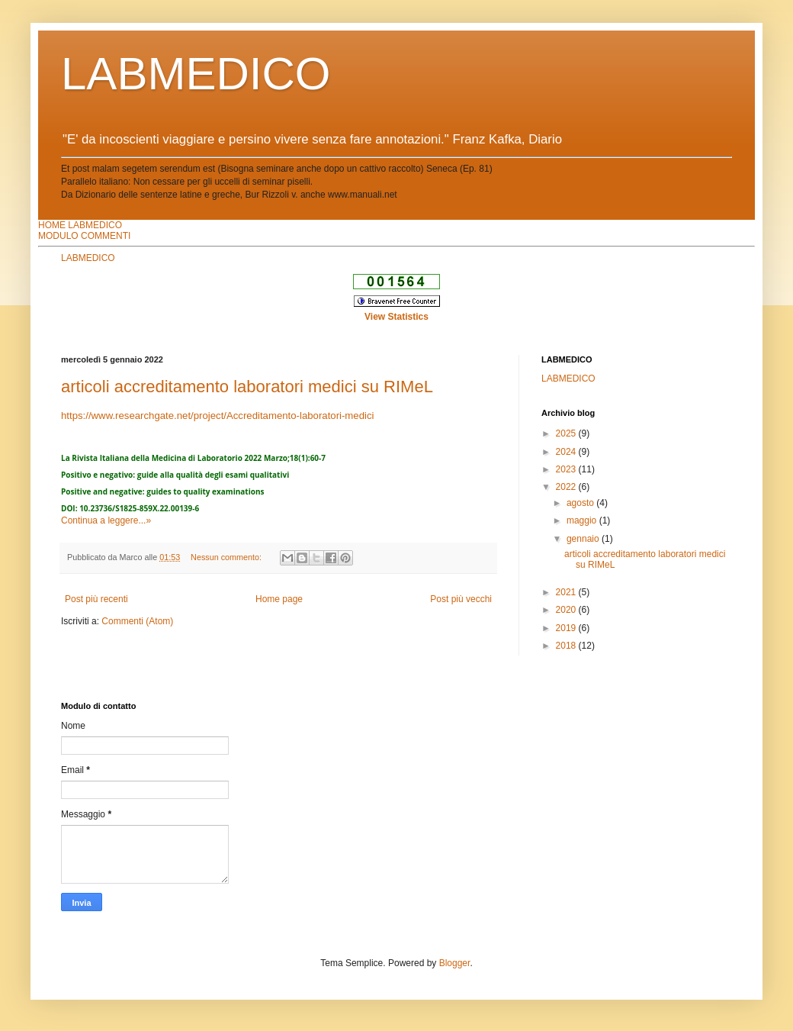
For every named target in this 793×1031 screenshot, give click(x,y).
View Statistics (396, 316)
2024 (567, 451)
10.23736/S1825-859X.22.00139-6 (139, 508)
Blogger (454, 963)
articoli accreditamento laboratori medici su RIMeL (247, 386)
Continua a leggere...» (106, 520)
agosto (581, 503)
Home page (279, 599)
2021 (567, 592)
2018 (567, 645)
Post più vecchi (461, 599)
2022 (567, 487)
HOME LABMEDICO (80, 225)
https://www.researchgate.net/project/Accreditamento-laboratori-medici (217, 415)
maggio (583, 520)
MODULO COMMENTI (84, 235)
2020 (567, 609)
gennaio (584, 538)
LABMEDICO (195, 73)
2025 (567, 433)
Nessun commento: (227, 557)
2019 (567, 628)
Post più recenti (96, 599)
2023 (567, 469)
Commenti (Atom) (137, 621)
